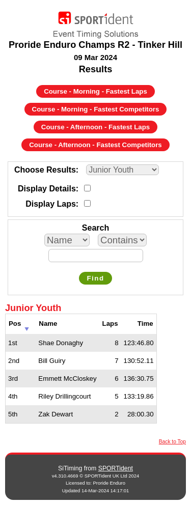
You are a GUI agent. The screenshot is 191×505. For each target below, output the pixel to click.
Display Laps (50, 204)
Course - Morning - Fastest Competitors (95, 109)
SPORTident (115, 468)
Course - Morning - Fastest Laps (95, 91)
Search (95, 227)
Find (95, 278)
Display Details (47, 188)
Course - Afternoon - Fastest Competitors (95, 145)
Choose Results (45, 169)
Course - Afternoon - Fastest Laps (95, 127)
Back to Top (172, 441)
